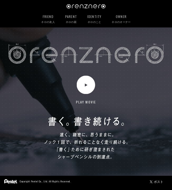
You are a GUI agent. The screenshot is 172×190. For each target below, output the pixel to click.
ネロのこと (94, 19)
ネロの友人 (48, 19)
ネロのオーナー (121, 19)
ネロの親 (71, 19)
